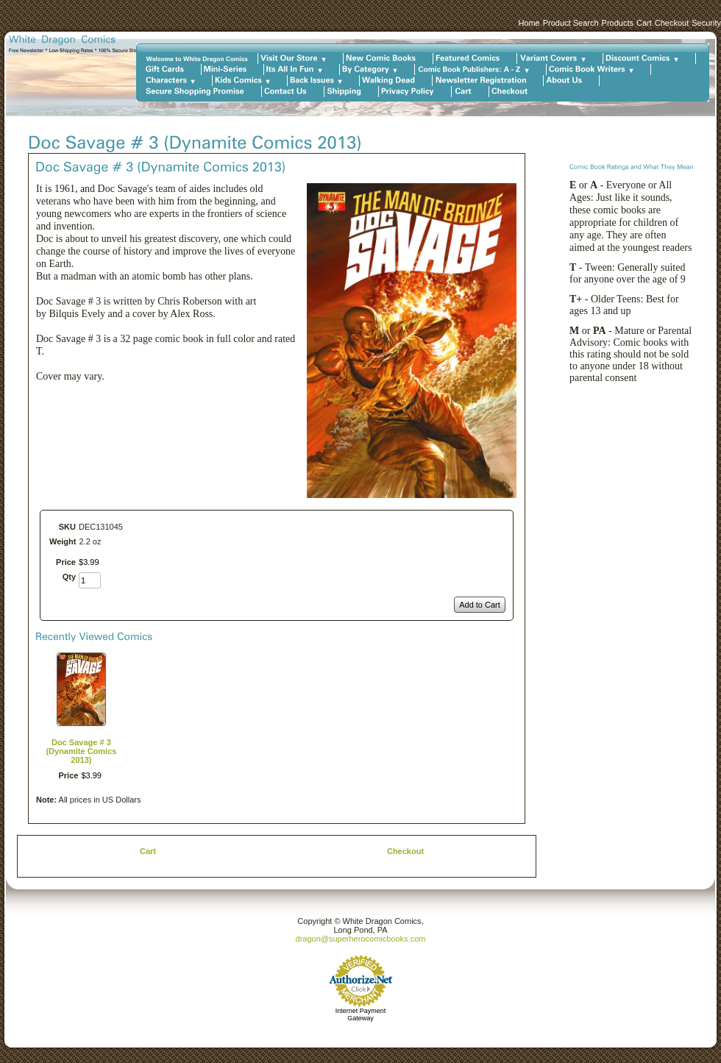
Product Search (571, 22)
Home (528, 22)
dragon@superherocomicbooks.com (361, 938)
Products (617, 22)
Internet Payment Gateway (360, 1014)
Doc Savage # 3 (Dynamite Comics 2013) (81, 751)
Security (706, 22)
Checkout (672, 22)
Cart (644, 22)
